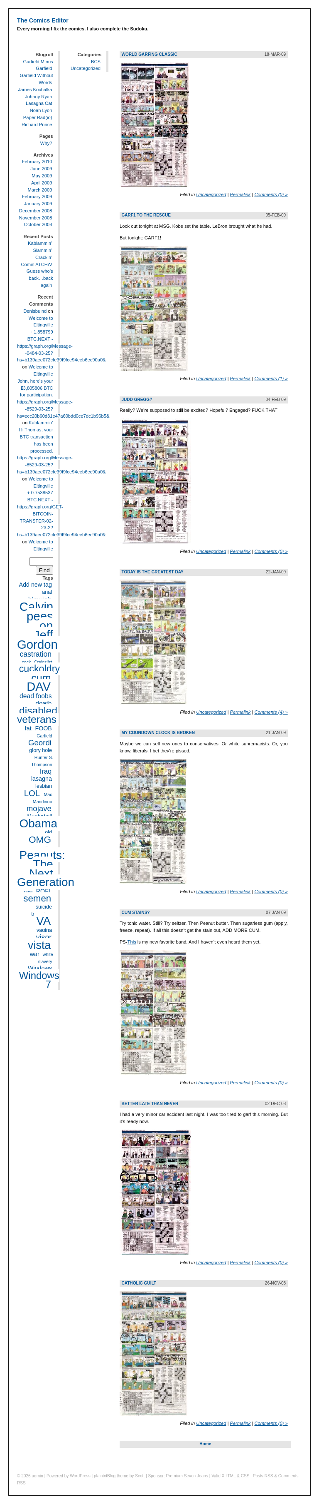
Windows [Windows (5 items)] (40, 968)
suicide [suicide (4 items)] (44, 907)
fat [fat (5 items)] (28, 728)
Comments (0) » (270, 194)
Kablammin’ (40, 243)
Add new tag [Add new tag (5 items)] (35, 585)
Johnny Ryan (38, 96)
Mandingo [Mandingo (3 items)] (42, 801)
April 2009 (41, 182)
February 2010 (37, 161)
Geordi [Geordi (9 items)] (40, 742)
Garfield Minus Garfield (38, 65)
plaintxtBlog (104, 1476)
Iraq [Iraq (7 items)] (46, 771)
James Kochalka (35, 89)
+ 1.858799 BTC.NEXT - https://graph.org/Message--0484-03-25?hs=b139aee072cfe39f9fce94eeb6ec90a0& (61, 345)
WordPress (80, 1476)
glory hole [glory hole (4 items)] (40, 751)
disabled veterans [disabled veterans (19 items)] (37, 715)
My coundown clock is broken (158, 732)
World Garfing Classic (149, 54)
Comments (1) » (270, 378)
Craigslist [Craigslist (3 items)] (43, 662)
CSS (245, 1476)
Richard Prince (37, 124)
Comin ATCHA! (36, 264)
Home (205, 1444)
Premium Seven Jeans (187, 1476)
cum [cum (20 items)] (41, 677)
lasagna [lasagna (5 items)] (41, 779)
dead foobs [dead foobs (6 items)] (36, 696)
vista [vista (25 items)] (39, 945)
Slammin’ (42, 250)
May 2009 (42, 175)
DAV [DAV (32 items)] (39, 686)
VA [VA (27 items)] (43, 920)
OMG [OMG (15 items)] (40, 839)
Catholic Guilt (138, 1283)
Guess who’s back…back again (40, 278)
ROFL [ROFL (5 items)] (44, 891)
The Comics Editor (43, 20)
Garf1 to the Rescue (146, 215)
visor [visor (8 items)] (44, 937)
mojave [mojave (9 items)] (39, 808)
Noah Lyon (41, 110)
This (132, 941)
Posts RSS (263, 1476)
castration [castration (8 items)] (36, 654)
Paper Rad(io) (37, 117)
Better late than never (149, 1103)
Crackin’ (43, 257)
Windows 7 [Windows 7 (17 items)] (39, 980)
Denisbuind (35, 311)
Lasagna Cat (39, 103)
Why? (46, 143)
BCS (96, 61)
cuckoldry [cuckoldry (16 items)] (39, 669)
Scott (140, 1476)
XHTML (229, 1476)
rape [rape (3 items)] (28, 891)
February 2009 (37, 196)
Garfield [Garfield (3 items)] (44, 735)
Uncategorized (86, 68)
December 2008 (35, 210)
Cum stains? (135, 912)
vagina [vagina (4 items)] (44, 930)
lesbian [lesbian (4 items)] (43, 786)
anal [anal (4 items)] (47, 592)
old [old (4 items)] (48, 832)
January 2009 (38, 203)
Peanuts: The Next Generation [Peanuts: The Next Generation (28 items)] (45, 869)
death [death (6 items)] (43, 703)
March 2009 (39, 189)
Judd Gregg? (136, 399)
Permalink (240, 194)
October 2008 (38, 224)
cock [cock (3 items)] (26, 662)
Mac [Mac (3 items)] (48, 794)
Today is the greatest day (152, 572)
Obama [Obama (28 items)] (39, 823)
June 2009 (41, 168)
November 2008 (35, 217)
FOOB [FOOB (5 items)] (43, 728)
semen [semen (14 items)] (37, 899)
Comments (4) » (270, 712)
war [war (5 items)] (34, 954)
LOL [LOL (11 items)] (32, 793)
